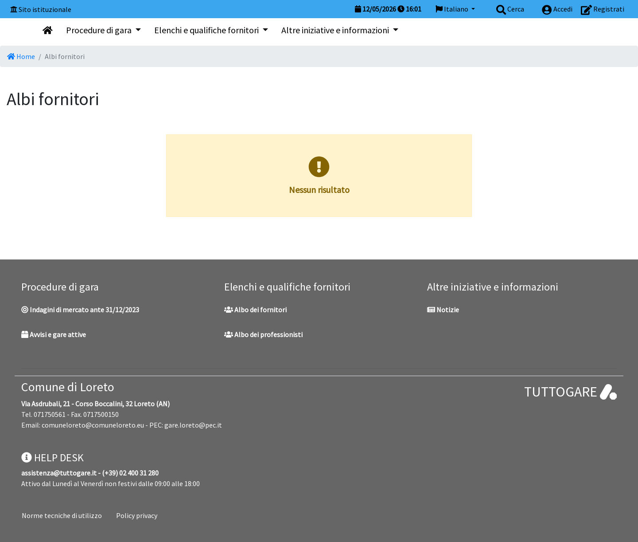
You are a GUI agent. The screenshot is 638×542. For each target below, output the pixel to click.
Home (21, 56)
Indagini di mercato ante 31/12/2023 (80, 309)
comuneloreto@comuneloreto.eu (93, 424)
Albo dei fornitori (255, 309)
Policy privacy (136, 515)
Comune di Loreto (67, 387)
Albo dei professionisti (263, 334)
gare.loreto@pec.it (193, 424)
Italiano (453, 8)
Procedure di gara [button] (99, 29)
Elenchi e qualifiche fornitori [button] (207, 29)
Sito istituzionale (45, 9)
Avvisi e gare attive (53, 334)
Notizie (443, 309)
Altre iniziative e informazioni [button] (336, 29)
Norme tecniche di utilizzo (62, 515)
